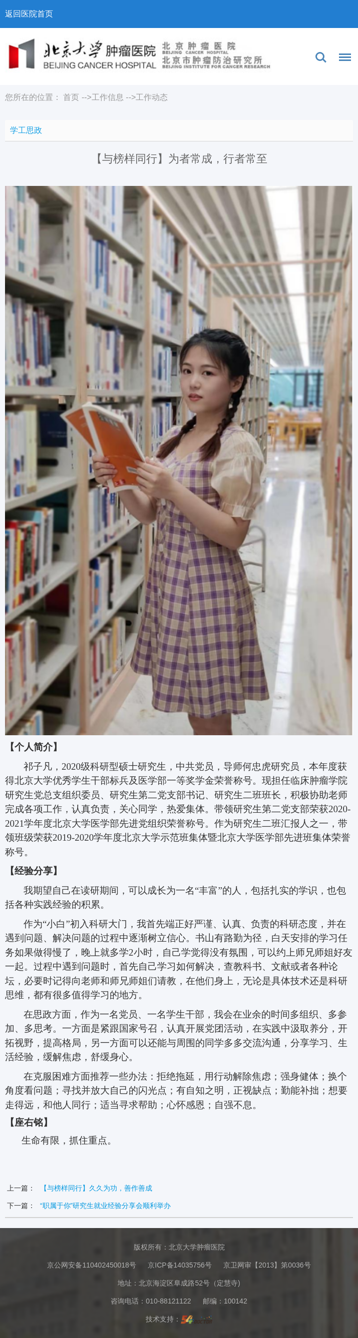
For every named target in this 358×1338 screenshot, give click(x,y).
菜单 (342, 59)
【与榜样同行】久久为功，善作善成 (96, 1188)
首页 (71, 97)
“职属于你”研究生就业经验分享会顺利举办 (105, 1206)
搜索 (321, 57)
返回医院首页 (29, 13)
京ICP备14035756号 (180, 1265)
